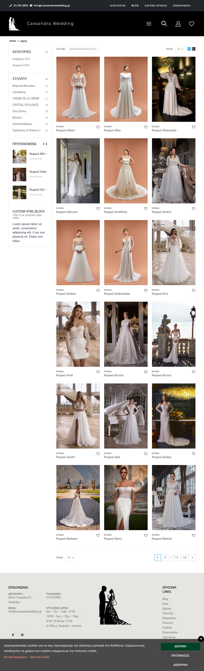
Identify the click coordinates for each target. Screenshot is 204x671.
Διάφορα (18, 59)
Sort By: (61, 49)
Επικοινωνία (182, 5)
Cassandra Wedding (50, 23)
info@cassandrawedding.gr (25, 612)
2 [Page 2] (165, 557)
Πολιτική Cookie (39, 657)
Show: (169, 49)
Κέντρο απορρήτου (15, 657)
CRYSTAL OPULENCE (25, 105)
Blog (135, 5)
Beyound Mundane (24, 86)
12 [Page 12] (184, 557)
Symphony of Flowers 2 (26, 130)
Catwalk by (19, 92)
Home (12, 41)
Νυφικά (60, 127)
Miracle (17, 118)
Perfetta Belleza (22, 124)
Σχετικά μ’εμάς (156, 5)
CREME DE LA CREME (26, 99)
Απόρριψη (180, 665)
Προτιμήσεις (180, 656)
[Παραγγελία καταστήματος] (84, 49)
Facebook (13, 635)
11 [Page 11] (176, 557)
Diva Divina (19, 111)
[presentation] (44, 144)
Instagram (22, 635)
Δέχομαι (180, 646)
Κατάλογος (118, 5)
